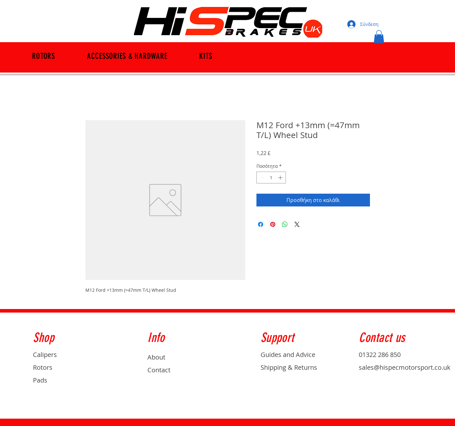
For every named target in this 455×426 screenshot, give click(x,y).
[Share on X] (297, 224)
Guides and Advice (288, 354)
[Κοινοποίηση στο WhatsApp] (285, 224)
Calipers (45, 354)
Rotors (42, 367)
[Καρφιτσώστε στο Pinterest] (273, 224)
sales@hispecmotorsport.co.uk (405, 367)
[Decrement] (261, 177)
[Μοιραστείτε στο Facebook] (260, 224)
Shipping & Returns (289, 367)
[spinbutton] (271, 177)
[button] (378, 36)
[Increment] (281, 177)
